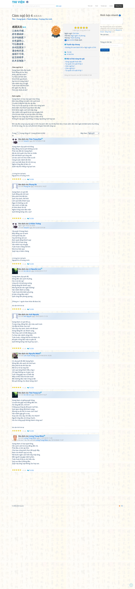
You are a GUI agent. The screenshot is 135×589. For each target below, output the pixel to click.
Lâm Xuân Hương (29, 437)
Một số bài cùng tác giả (75, 86)
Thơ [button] (96, 6)
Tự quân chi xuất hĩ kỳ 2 (74, 91)
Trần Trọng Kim (36, 220)
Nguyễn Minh (35, 435)
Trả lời (69, 79)
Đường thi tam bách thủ (74, 74)
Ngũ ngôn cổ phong (78, 63)
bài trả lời (69, 67)
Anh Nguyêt (27, 398)
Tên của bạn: (104, 62)
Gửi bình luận (104, 77)
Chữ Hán (76, 60)
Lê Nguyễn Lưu (35, 350)
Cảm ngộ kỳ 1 (70, 93)
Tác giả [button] (90, 6)
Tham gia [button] (104, 6)
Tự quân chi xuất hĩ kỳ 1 (74, 98)
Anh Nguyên (34, 396)
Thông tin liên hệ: (106, 69)
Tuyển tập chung (72, 72)
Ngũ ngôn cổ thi (90, 74)
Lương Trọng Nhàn (37, 517)
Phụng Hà (33, 266)
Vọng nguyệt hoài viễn (73, 89)
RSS (121, 587)
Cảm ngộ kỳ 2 (70, 95)
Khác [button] (111, 6)
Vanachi (73, 102)
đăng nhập (108, 59)
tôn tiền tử (27, 352)
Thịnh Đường (75, 65)
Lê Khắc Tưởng (35, 305)
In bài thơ (70, 81)
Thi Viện (18, 2)
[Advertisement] (67, 22)
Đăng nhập (119, 6)
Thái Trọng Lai (35, 474)
